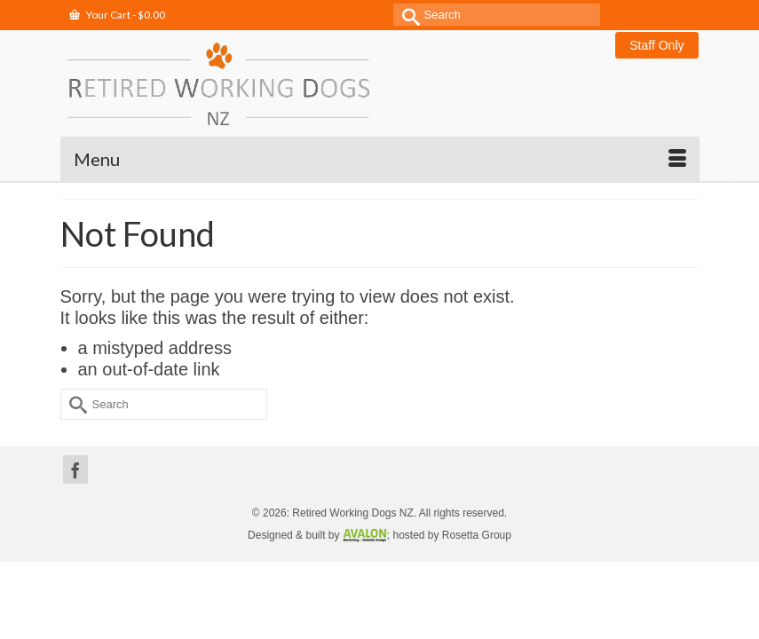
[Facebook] (75, 469)
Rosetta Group (476, 535)
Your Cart (117, 14)
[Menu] (380, 159)
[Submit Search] (406, 15)
